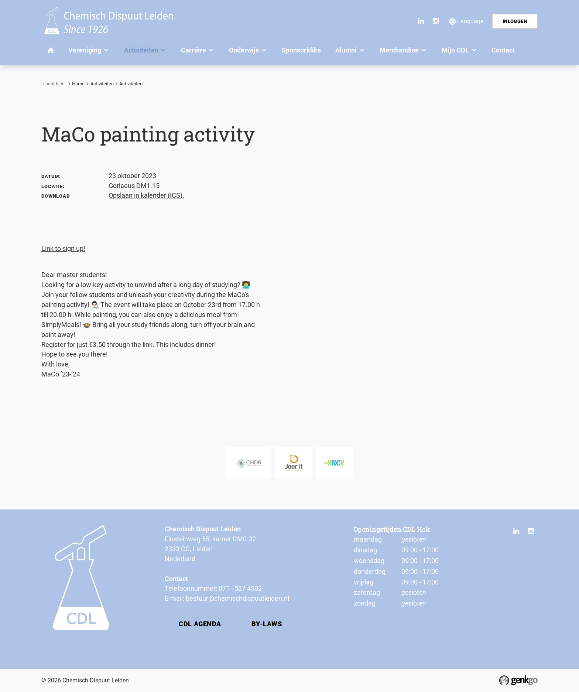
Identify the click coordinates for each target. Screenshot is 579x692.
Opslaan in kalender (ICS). (146, 195)
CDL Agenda (200, 624)
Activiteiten (102, 83)
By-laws (266, 624)
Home (78, 83)
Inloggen (515, 21)
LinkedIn (421, 21)
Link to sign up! (63, 248)
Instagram (435, 21)
